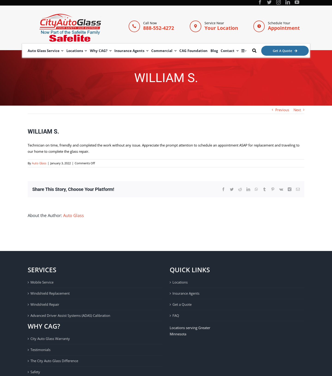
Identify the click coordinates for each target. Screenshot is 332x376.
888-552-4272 (158, 28)
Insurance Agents (185, 293)
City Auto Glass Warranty (50, 338)
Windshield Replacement (50, 293)
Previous (282, 109)
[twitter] (269, 2)
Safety (35, 372)
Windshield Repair (44, 304)
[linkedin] (287, 2)
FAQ (175, 315)
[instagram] (278, 2)
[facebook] (260, 2)
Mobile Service (41, 282)
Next (297, 109)
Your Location (221, 28)
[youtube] (297, 2)
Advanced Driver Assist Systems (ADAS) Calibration (70, 315)
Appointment (284, 28)
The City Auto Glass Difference (54, 360)
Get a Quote (182, 304)
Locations (180, 282)
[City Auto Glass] (70, 15)
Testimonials (40, 349)
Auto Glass (39, 163)
